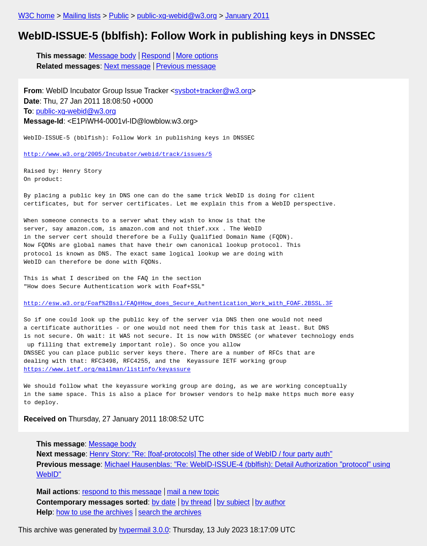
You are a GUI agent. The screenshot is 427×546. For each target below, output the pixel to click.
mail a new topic (193, 492)
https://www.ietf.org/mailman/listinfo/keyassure (107, 370)
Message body (112, 56)
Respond (156, 56)
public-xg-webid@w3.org (177, 16)
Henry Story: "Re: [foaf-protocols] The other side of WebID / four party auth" (211, 454)
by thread (196, 502)
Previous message (186, 66)
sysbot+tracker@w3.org (213, 91)
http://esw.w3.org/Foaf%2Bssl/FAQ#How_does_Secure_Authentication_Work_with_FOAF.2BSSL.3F (178, 304)
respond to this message (121, 492)
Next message (127, 66)
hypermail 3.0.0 (143, 530)
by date (163, 502)
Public (119, 16)
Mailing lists (82, 16)
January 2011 (247, 16)
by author (270, 502)
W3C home (36, 16)
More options (197, 56)
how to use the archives (94, 512)
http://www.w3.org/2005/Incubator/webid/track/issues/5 (118, 154)
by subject (233, 502)
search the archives (170, 512)
